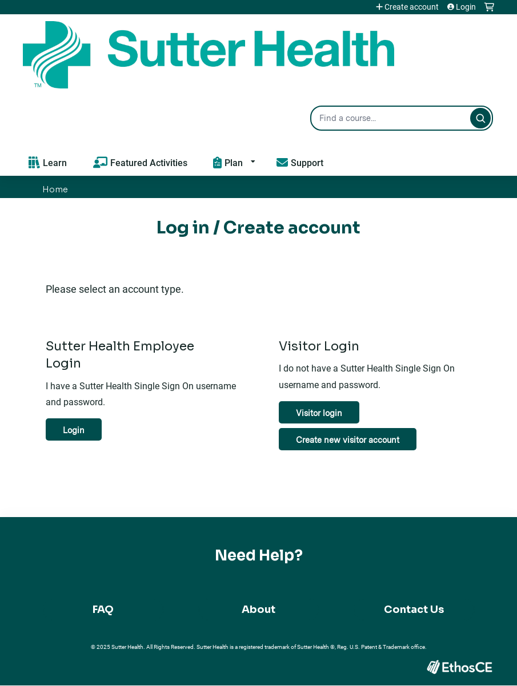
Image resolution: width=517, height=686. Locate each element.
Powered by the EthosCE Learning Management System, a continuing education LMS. (459, 667)
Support (307, 162)
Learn (55, 162)
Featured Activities (148, 162)
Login (466, 7)
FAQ (103, 609)
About (258, 609)
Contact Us (414, 609)
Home (55, 189)
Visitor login (319, 413)
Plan (234, 162)
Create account (411, 7)
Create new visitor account (347, 440)
